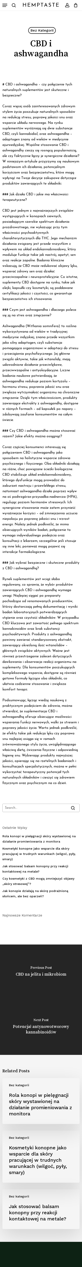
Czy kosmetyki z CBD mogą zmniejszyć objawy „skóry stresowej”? (38, 881)
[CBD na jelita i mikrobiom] (41, 972)
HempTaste (41, 5)
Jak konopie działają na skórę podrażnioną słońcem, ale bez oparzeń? (35, 893)
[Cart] (75, 5)
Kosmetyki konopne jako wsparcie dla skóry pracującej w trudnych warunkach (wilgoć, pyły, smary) (39, 854)
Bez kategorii (42, 30)
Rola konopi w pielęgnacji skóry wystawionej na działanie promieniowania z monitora (39, 838)
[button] (4, 5)
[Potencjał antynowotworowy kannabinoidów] (41, 1027)
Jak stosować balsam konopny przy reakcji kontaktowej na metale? (35, 868)
